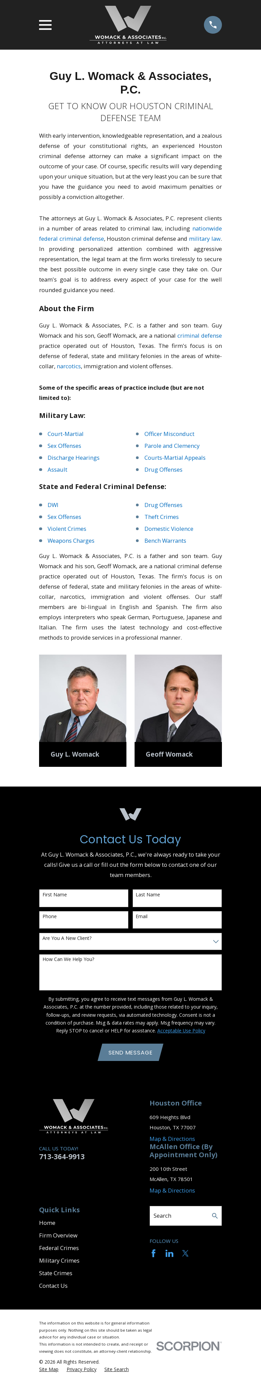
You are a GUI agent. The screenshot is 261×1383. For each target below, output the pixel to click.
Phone (49, 917)
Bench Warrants (165, 540)
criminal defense (199, 335)
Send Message (130, 1052)
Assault (57, 469)
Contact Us (53, 1286)
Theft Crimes (161, 517)
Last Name (148, 895)
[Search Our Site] (215, 1216)
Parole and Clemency (171, 446)
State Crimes (55, 1273)
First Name (54, 895)
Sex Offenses (64, 446)
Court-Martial (66, 434)
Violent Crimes (67, 529)
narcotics (69, 366)
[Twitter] (185, 1253)
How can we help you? (68, 959)
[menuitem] (48, 1369)
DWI (53, 505)
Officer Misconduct (169, 434)
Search (162, 1216)
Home (47, 1223)
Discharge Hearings (74, 457)
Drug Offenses (163, 469)
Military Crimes (59, 1261)
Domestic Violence (168, 529)
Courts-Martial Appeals (175, 457)
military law (205, 238)
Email (141, 917)
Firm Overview (58, 1235)
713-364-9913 (62, 1157)
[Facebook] (153, 1253)
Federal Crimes (59, 1248)
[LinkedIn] (169, 1253)
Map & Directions (172, 1139)
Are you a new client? (66, 938)
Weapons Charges (71, 540)
